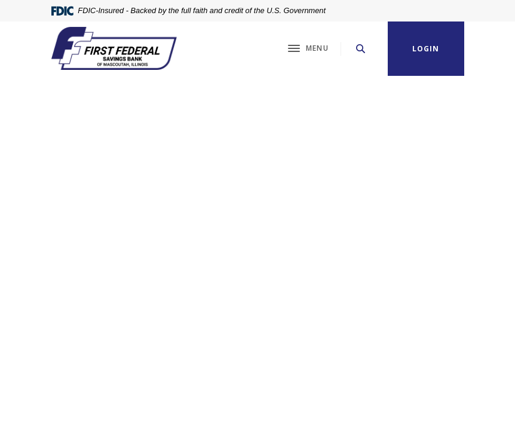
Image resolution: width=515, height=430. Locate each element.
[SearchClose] (360, 49)
